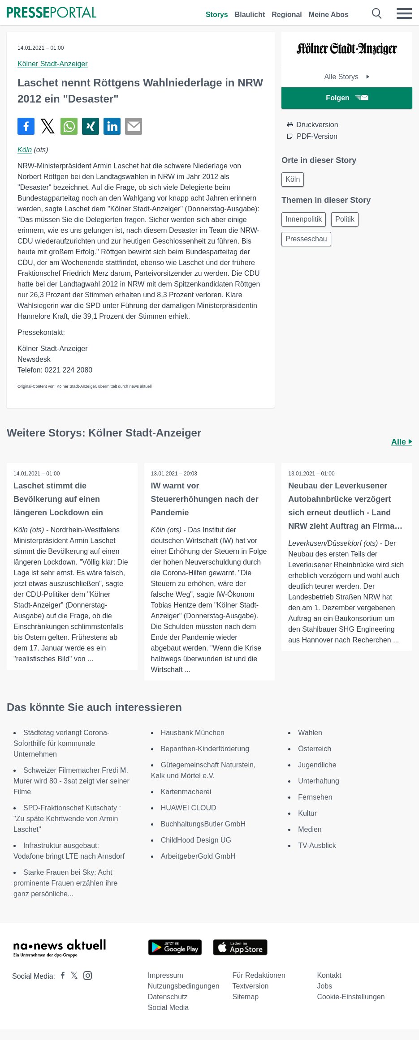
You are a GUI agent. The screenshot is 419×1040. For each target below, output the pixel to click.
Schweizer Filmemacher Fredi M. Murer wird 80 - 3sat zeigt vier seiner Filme (71, 781)
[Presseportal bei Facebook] (60, 976)
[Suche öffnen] (377, 13)
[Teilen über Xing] (90, 126)
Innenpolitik (303, 219)
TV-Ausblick (317, 845)
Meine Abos (329, 14)
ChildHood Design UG (196, 840)
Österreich (314, 749)
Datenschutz (168, 997)
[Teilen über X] (47, 126)
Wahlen (310, 732)
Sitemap (246, 997)
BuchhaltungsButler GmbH (203, 824)
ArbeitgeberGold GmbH (198, 856)
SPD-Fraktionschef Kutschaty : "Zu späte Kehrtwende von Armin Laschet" (67, 818)
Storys (217, 14)
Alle (401, 441)
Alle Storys (347, 77)
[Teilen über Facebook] (26, 126)
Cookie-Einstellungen (350, 997)
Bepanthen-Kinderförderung (205, 749)
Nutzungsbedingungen (184, 986)
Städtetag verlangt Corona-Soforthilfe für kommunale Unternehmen (61, 743)
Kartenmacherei (186, 792)
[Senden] (133, 126)
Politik (344, 219)
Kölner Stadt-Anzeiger (52, 64)
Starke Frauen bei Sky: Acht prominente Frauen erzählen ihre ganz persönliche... (65, 883)
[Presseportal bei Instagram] (85, 975)
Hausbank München (193, 732)
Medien (309, 829)
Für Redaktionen (259, 975)
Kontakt (329, 975)
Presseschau (306, 239)
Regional (287, 14)
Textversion (251, 986)
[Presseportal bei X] (71, 976)
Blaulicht (250, 14)
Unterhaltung (318, 781)
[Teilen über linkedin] (112, 126)
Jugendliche (317, 765)
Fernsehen (315, 797)
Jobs (324, 986)
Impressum (165, 975)
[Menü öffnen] (404, 13)
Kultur (307, 813)
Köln (24, 150)
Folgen (346, 98)
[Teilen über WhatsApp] (69, 126)
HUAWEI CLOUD (188, 808)
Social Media (168, 1007)
